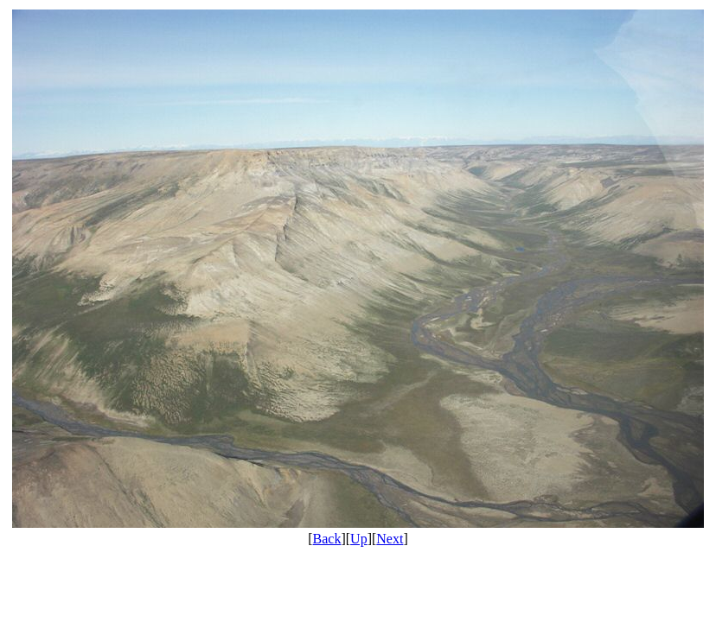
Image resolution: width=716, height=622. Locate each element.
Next (389, 538)
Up (359, 538)
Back (327, 538)
